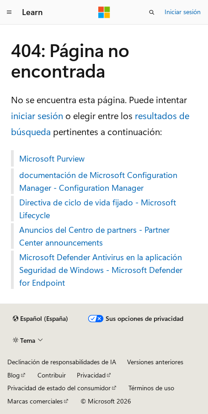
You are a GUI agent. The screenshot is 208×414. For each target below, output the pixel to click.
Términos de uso (151, 387)
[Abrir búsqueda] (152, 12)
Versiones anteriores (155, 361)
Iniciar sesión (183, 11)
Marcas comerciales (35, 401)
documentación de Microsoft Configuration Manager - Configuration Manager (98, 181)
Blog (13, 375)
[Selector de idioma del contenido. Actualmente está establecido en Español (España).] (40, 318)
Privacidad (91, 375)
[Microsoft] (104, 12)
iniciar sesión (37, 115)
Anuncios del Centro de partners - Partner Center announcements (94, 236)
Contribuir (51, 375)
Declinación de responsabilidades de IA (61, 361)
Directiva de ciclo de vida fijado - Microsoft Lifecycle (97, 208)
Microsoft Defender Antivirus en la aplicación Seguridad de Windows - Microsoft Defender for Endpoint (100, 270)
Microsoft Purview (52, 158)
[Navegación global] (9, 12)
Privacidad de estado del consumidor (59, 387)
